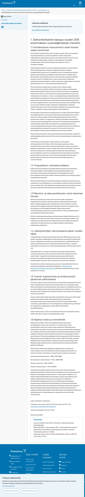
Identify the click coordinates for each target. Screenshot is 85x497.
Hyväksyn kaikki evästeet (11, 491)
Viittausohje (38, 419)
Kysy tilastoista (31, 464)
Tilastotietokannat (49, 465)
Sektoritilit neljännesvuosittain (22, 10)
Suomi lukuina (47, 468)
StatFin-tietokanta (49, 462)
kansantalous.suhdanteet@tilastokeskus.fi (43, 406)
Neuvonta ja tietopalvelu (30, 460)
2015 (33, 10)
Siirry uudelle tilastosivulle (40, 30)
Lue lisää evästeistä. (8, 486)
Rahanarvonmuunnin (49, 472)
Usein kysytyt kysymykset (30, 469)
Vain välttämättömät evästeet (29, 491)
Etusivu (3, 10)
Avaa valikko (6, 16)
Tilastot (9, 10)
